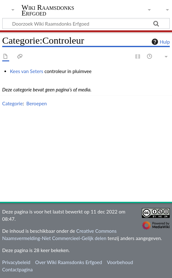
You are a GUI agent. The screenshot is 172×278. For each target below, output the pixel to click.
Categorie (12, 103)
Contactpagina (17, 269)
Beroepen (36, 103)
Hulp (160, 42)
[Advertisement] (87, 155)
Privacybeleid (16, 262)
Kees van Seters (26, 71)
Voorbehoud (120, 262)
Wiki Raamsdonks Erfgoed (48, 11)
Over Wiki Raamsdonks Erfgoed (68, 262)
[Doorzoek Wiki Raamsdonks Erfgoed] (86, 23)
